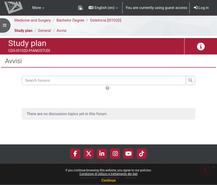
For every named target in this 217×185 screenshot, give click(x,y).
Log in (201, 7)
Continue (108, 180)
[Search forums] (104, 80)
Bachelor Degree (70, 20)
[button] (103, 7)
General (44, 30)
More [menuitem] (36, 7)
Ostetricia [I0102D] (105, 20)
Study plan (23, 30)
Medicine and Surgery (32, 20)
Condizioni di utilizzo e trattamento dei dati (108, 174)
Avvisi (62, 30)
